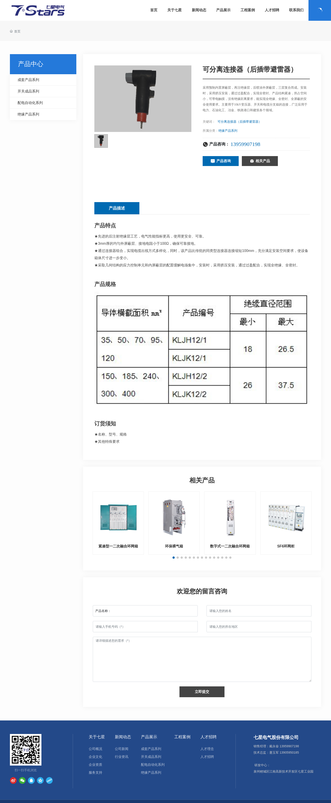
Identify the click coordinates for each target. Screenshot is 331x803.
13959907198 (245, 144)
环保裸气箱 (174, 546)
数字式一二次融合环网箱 (230, 546)
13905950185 (289, 752)
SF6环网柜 (286, 546)
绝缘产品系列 (227, 130)
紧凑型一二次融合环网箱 (118, 546)
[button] (173, 557)
